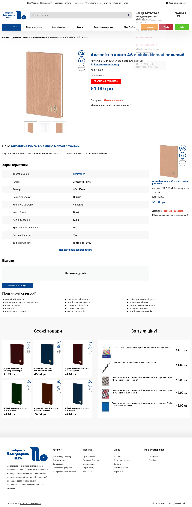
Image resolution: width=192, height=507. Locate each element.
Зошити (80, 27)
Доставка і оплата (63, 3)
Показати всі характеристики (75, 249)
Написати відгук (98, 75)
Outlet (182, 27)
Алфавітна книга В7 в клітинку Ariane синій (43, 369)
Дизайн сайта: (24, 503)
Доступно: (96, 100)
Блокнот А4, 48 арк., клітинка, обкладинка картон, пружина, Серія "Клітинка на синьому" (142, 404)
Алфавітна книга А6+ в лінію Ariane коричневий (46, 409)
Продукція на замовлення (64, 471)
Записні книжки (59, 27)
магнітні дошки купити (79, 302)
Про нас (117, 456)
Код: (93, 69)
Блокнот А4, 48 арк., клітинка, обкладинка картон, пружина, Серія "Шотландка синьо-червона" (142, 391)
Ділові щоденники (34, 27)
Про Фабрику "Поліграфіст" (39, 3)
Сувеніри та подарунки (103, 27)
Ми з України (129, 27)
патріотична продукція (141, 311)
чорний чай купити (14, 299)
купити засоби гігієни (78, 305)
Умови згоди (88, 464)
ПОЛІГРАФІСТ (81, 174)
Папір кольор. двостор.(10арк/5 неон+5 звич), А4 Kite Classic (142, 347)
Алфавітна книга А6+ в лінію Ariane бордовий (77, 369)
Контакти (78, 3)
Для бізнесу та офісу (61, 456)
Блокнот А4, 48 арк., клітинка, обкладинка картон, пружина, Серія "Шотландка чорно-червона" (142, 378)
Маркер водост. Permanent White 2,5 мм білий (135, 362)
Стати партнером (93, 3)
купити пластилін (76, 308)
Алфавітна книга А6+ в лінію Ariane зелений (16, 409)
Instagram (153, 456)
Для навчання (58, 460)
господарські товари (15, 311)
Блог (126, 3)
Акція (166, 27)
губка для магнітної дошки (143, 299)
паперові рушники (138, 308)
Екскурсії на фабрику (62, 467)
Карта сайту (88, 467)
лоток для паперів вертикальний (21, 302)
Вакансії (117, 3)
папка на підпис (13, 305)
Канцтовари (57, 464)
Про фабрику (89, 456)
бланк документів (76, 311)
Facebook (153, 460)
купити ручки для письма (142, 305)
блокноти (10, 308)
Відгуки (107, 3)
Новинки (149, 27)
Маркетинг (118, 471)
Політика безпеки (91, 460)
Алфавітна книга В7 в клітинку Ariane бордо (13, 369)
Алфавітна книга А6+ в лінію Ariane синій (77, 409)
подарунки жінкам (139, 302)
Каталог (15, 27)
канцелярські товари (78, 299)
